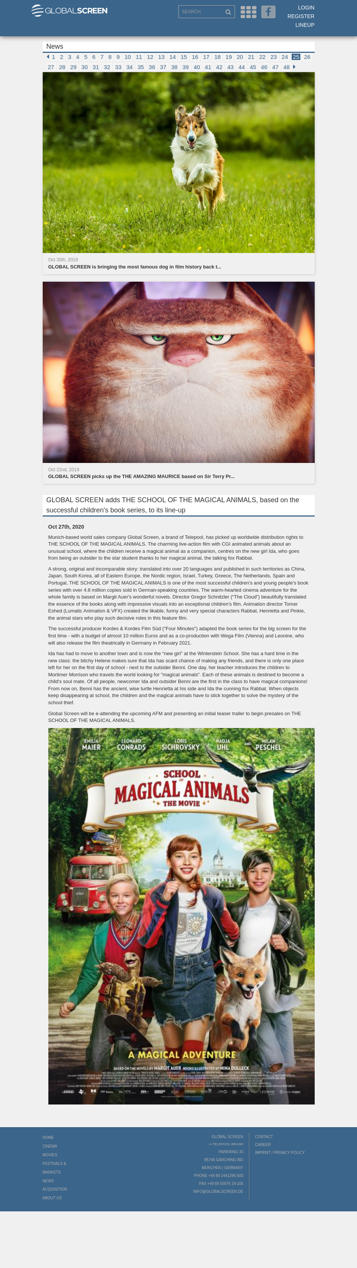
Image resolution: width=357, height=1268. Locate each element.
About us (52, 1198)
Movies (50, 1155)
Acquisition (55, 1189)
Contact (264, 1137)
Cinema (50, 1146)
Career (263, 1145)
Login (306, 8)
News (48, 1181)
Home (48, 1137)
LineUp (305, 25)
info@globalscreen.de (218, 1191)
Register (301, 16)
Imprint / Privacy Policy (280, 1153)
